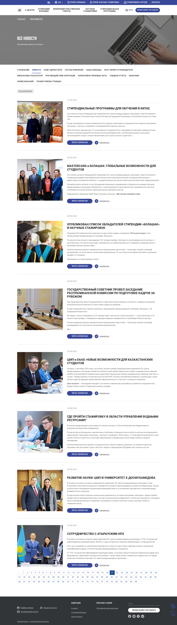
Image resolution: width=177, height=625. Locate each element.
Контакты (156, 2)
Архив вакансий (25, 81)
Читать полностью (80, 143)
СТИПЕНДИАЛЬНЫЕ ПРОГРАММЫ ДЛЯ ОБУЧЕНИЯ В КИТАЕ (108, 108)
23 (122, 573)
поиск (129, 10)
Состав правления (74, 70)
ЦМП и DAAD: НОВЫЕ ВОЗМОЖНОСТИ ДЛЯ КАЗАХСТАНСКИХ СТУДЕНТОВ (110, 361)
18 (98, 573)
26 (136, 573)
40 (63, 577)
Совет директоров (53, 70)
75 (92, 582)
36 (44, 577)
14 (78, 573)
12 (69, 573)
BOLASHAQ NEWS (25, 91)
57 (146, 577)
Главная (21, 19)
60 (20, 582)
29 (151, 573)
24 (127, 573)
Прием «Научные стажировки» (104, 2)
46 (92, 577)
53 (126, 577)
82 (126, 582)
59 (155, 577)
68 (58, 582)
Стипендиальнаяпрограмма (109, 10)
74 (87, 582)
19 (102, 573)
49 (107, 577)
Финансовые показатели (30, 76)
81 (121, 582)
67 (53, 582)
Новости (36, 70)
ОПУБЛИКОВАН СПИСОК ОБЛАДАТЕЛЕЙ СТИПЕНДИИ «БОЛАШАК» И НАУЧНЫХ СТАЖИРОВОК (113, 226)
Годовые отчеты (118, 76)
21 (112, 573)
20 (107, 573)
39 (58, 577)
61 (24, 582)
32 (24, 577)
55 (136, 577)
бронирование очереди (135, 2)
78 (107, 582)
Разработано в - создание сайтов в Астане (33, 621)
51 (117, 577)
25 (132, 573)
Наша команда (93, 70)
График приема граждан (48, 81)
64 (39, 582)
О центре (30, 10)
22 (117, 573)
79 (112, 582)
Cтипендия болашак (44, 10)
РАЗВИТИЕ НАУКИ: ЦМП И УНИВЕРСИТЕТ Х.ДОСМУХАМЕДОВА (111, 477)
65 (44, 582)
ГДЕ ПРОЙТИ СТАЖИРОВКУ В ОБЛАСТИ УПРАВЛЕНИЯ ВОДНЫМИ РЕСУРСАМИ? (112, 418)
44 (83, 577)
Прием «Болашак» (77, 2)
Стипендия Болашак (78, 612)
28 (146, 573)
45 (87, 577)
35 (39, 577)
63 (34, 582)
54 (131, 577)
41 (68, 577)
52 (121, 577)
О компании (23, 70)
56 (141, 577)
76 (97, 582)
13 (73, 573)
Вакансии (134, 76)
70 (68, 582)
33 (29, 577)
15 (83, 573)
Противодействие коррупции (60, 76)
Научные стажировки (90, 10)
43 (78, 577)
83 (131, 582)
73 (83, 582)
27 (141, 573)
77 (102, 582)
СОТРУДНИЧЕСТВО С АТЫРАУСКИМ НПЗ (95, 533)
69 (63, 582)
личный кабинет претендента (147, 10)
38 (53, 577)
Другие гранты (76, 617)
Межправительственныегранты (66, 10)
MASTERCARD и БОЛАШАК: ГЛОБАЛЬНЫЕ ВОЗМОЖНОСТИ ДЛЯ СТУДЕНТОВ (111, 167)
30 (156, 573)
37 (49, 577)
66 (49, 582)
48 (102, 577)
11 (64, 573)
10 (59, 573)
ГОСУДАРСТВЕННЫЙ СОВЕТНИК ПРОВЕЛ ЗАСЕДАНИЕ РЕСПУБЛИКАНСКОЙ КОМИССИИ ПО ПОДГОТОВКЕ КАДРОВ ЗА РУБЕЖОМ (111, 293)
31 (20, 577)
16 (88, 573)
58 (151, 577)
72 (78, 582)
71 (73, 582)
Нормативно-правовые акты (92, 76)
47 (97, 577)
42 (73, 577)
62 (29, 582)
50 (112, 577)
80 (117, 582)
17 (93, 573)
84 (136, 582)
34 (34, 577)
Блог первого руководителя (118, 70)
